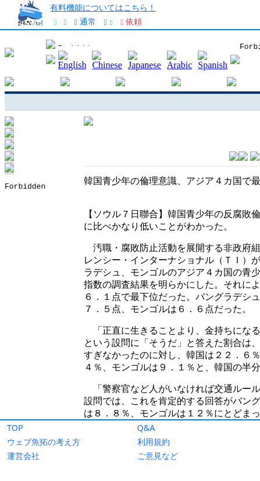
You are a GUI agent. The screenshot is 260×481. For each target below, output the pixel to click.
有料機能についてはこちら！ (103, 7)
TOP (15, 427)
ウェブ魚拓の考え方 (43, 441)
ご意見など (157, 455)
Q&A (146, 427)
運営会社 (23, 455)
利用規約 (153, 441)
